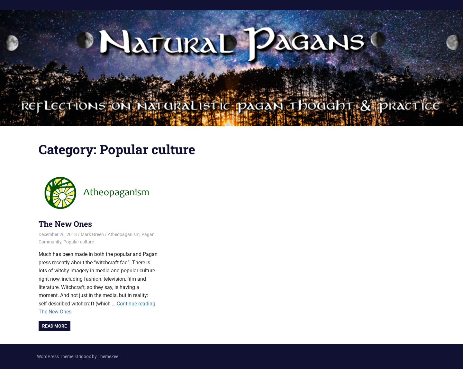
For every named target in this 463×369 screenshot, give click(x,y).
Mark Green (92, 234)
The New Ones (65, 224)
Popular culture (78, 241)
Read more (54, 326)
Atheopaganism (124, 234)
